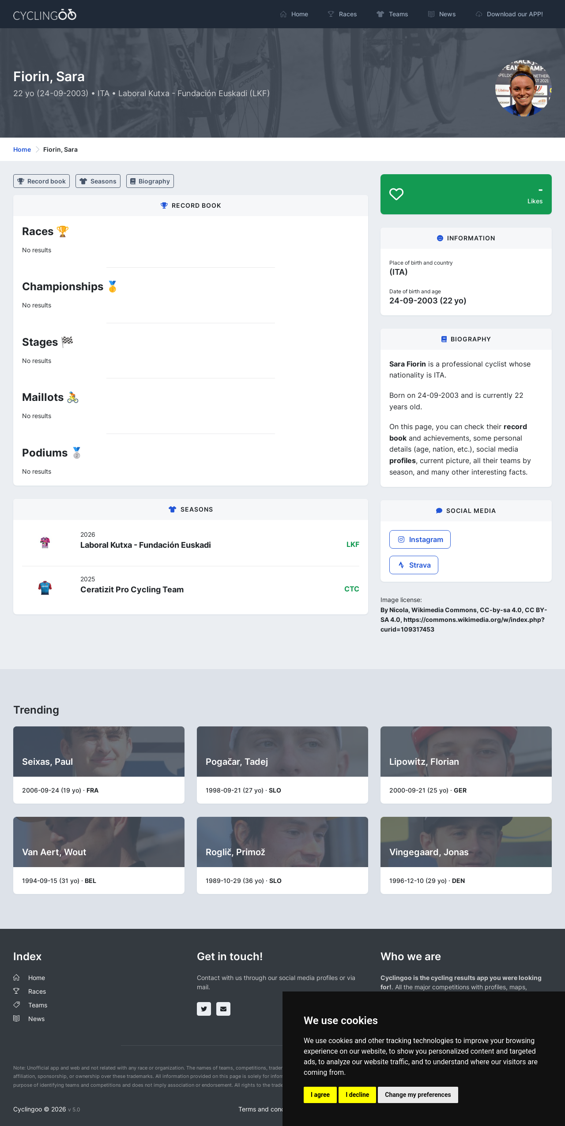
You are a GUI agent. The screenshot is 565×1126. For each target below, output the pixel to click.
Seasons (98, 181)
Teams (37, 1005)
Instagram (420, 539)
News (36, 1018)
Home (22, 149)
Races (37, 991)
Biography (150, 181)
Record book (41, 181)
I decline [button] (357, 1094)
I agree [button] (320, 1094)
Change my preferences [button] (418, 1094)
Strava (414, 565)
